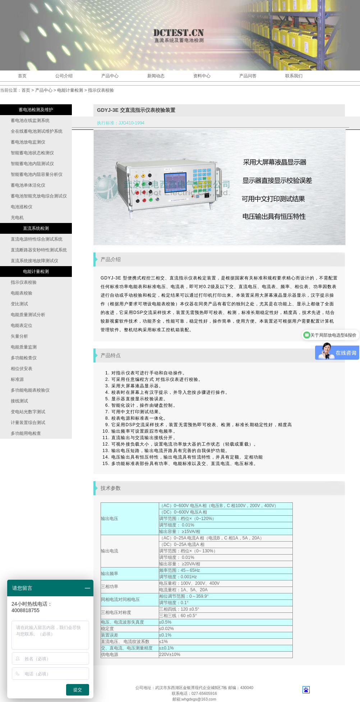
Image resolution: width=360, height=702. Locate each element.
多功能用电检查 (26, 433)
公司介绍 (64, 75)
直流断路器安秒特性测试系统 (39, 249)
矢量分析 (19, 336)
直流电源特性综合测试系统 (37, 239)
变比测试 (19, 303)
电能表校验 (21, 293)
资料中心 (202, 75)
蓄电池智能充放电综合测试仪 (39, 196)
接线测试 (19, 401)
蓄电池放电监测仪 (28, 142)
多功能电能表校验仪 (30, 390)
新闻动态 (156, 75)
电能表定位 (21, 325)
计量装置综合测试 (28, 422)
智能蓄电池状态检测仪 (32, 152)
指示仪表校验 (101, 90)
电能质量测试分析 (28, 314)
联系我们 (294, 75)
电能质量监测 (24, 347)
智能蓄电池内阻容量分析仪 (37, 174)
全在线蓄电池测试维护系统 (37, 131)
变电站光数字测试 (28, 411)
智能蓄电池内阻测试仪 (32, 163)
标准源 (17, 379)
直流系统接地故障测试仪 (34, 260)
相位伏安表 (21, 368)
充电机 (17, 217)
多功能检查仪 (24, 357)
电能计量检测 (70, 90)
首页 (22, 75)
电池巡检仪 (21, 206)
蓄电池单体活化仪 (28, 185)
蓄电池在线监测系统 (30, 120)
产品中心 (110, 75)
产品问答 (248, 75)
